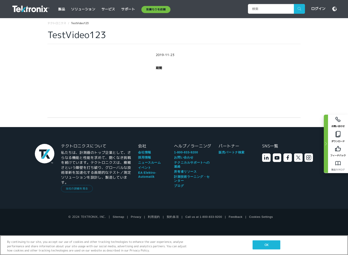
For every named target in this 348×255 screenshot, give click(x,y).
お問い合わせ (184, 157)
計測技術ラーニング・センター (192, 178)
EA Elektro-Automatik (147, 174)
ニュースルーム (149, 162)
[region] (174, 245)
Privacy (136, 216)
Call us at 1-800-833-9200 (203, 216)
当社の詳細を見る (77, 188)
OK (267, 245)
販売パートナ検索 (232, 152)
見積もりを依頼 (156, 9)
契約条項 (173, 216)
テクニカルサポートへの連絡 (192, 164)
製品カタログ (338, 169)
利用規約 (154, 216)
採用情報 (144, 157)
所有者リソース (185, 171)
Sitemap (118, 216)
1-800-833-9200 (186, 152)
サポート (128, 9)
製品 (61, 9)
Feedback (236, 216)
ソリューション (83, 9)
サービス (108, 9)
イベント (144, 167)
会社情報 (144, 152)
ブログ (179, 185)
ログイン (318, 8)
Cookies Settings (261, 216)
